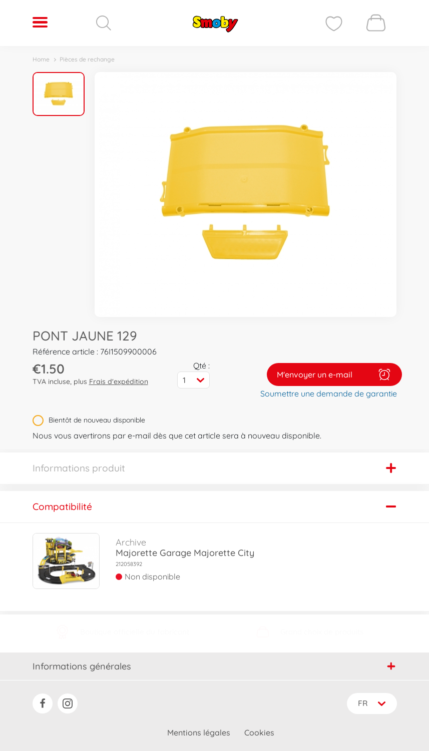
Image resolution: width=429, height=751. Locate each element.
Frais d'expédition (118, 381)
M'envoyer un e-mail (334, 374)
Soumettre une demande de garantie (328, 393)
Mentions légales (198, 733)
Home (41, 59)
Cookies (259, 733)
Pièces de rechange (87, 59)
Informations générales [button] (214, 666)
